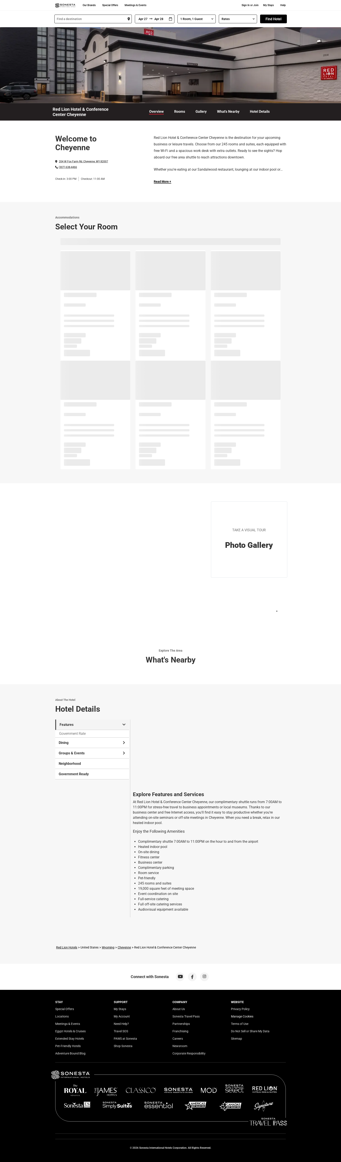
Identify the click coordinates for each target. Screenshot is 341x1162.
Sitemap (236, 1038)
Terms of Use (239, 1024)
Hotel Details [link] (260, 111)
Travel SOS (121, 1031)
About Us (178, 1009)
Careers (177, 1038)
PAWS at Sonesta (125, 1038)
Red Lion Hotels (66, 947)
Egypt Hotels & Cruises (70, 1031)
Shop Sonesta (123, 1046)
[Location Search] (93, 19)
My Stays (268, 5)
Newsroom (179, 1046)
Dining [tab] (92, 743)
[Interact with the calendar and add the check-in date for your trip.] (170, 19)
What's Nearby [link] (228, 111)
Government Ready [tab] (74, 774)
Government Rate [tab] (72, 734)
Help (283, 5)
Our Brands (89, 5)
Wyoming (108, 947)
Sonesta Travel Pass (186, 1016)
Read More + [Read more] (162, 181)
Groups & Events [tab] (92, 753)
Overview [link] (156, 111)
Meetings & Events (135, 5)
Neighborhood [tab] (70, 764)
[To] (159, 19)
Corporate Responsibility (189, 1053)
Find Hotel (273, 19)
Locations (62, 1016)
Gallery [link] (201, 111)
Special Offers (110, 5)
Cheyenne (124, 947)
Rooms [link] (179, 111)
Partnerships (181, 1024)
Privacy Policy (240, 1009)
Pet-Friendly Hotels (68, 1046)
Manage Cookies (242, 1016)
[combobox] (93, 19)
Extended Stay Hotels (69, 1038)
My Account (122, 1016)
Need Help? (121, 1024)
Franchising (180, 1031)
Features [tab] (92, 725)
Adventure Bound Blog (70, 1053)
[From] (142, 19)
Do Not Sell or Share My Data (250, 1031)
